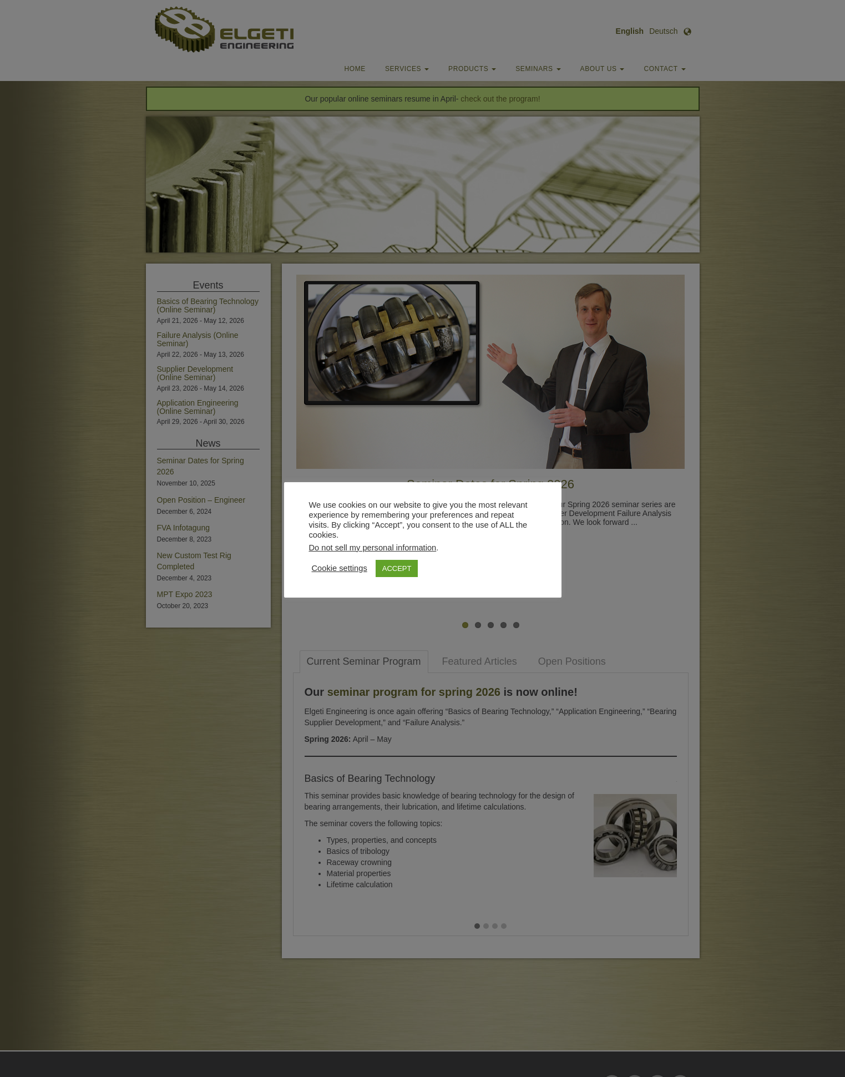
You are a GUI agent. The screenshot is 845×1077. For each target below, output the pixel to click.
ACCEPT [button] (397, 568)
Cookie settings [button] (339, 568)
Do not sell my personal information (373, 547)
